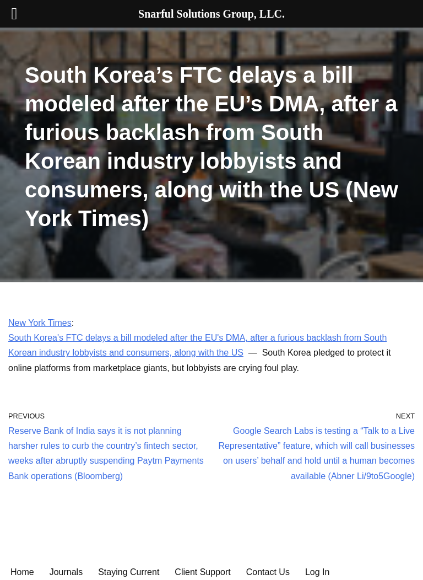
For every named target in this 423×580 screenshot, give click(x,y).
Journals (66, 572)
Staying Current (128, 572)
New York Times (40, 322)
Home (22, 572)
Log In (317, 572)
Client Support (202, 572)
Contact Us (268, 572)
